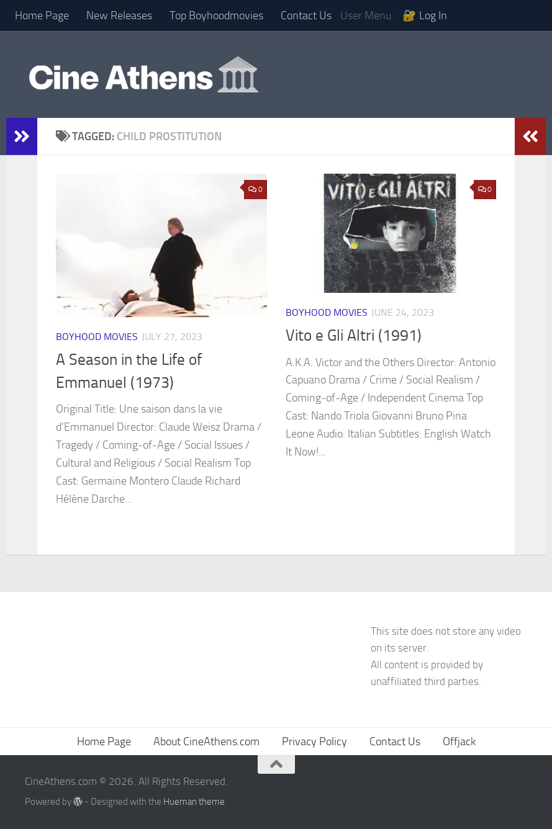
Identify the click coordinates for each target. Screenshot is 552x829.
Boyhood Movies (97, 337)
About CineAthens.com (206, 741)
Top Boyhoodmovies (216, 15)
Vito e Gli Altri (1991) (354, 335)
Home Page (42, 15)
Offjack (459, 741)
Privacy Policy (314, 741)
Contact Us (306, 15)
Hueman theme (194, 801)
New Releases (119, 15)
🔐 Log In (424, 15)
